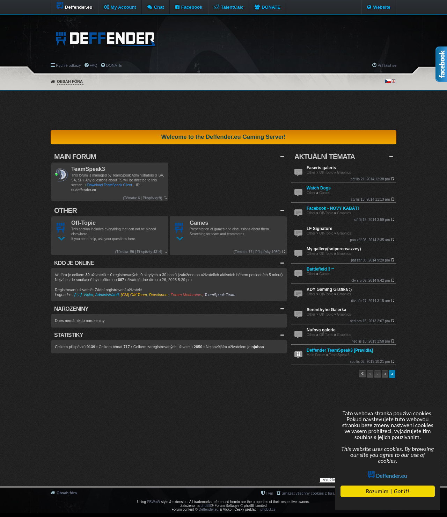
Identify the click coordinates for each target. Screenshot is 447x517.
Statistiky (68, 335)
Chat (159, 7)
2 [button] (377, 374)
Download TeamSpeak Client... (111, 185)
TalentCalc (232, 7)
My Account (123, 7)
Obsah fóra (70, 81)
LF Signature (319, 228)
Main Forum (316, 355)
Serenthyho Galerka (326, 309)
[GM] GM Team (134, 295)
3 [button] (385, 374)
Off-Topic (326, 172)
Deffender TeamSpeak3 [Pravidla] (340, 350)
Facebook (192, 7)
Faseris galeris (321, 167)
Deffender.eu (388, 476)
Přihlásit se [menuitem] (387, 65)
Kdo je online (74, 263)
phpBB (205, 506)
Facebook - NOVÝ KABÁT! (333, 208)
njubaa (257, 347)
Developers (159, 295)
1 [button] (370, 374)
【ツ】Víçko (82, 295)
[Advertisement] (223, 110)
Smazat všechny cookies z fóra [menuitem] (308, 493)
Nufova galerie (321, 330)
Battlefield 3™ (321, 269)
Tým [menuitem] (269, 493)
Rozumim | (387, 491)
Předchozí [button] (362, 374)
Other (311, 172)
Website (381, 7)
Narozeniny (71, 309)
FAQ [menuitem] (93, 65)
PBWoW (153, 502)
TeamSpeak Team (219, 295)
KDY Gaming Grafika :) (329, 289)
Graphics (344, 172)
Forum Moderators (186, 295)
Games (324, 193)
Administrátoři (107, 295)
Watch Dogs (319, 188)
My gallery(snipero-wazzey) (334, 248)
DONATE (271, 7)
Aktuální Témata (324, 156)
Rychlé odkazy (68, 65)
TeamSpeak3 (339, 355)
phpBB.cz (268, 509)
